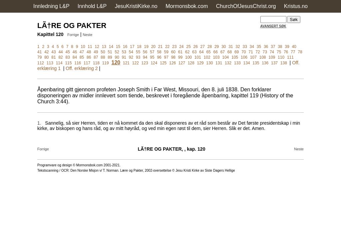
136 (265, 63)
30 (223, 46)
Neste (88, 35)
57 (152, 52)
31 (230, 46)
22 (167, 46)
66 (215, 52)
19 (146, 46)
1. (39, 123)
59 (166, 52)
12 (97, 46)
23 (174, 46)
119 (105, 63)
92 (131, 57)
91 (124, 57)
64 (201, 52)
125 (163, 63)
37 (273, 46)
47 (82, 52)
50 (103, 52)
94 (145, 57)
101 (197, 57)
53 (124, 52)
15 (118, 46)
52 (117, 52)
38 (280, 46)
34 (252, 46)
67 (222, 52)
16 (125, 46)
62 (187, 52)
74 (272, 52)
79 (39, 57)
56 (145, 52)
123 (145, 63)
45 (68, 52)
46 (75, 52)
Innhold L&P (92, 6)
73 (265, 52)
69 (236, 52)
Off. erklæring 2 (82, 68)
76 (286, 52)
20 (153, 46)
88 (103, 57)
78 (300, 52)
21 (160, 46)
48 (89, 52)
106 (244, 57)
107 (253, 57)
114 (59, 63)
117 (87, 63)
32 (237, 46)
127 (181, 63)
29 (216, 46)
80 (46, 57)
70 (243, 52)
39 (287, 46)
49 (96, 52)
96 (159, 57)
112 (40, 63)
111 (290, 57)
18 (139, 46)
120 (116, 62)
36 (266, 46)
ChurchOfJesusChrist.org (246, 6)
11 (90, 46)
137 (274, 63)
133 (237, 63)
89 (110, 57)
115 (68, 63)
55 (138, 52)
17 (132, 46)
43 (53, 52)
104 (225, 57)
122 (135, 63)
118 (96, 63)
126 (172, 63)
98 (173, 57)
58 (159, 52)
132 (228, 63)
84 (75, 57)
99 (180, 57)
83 (68, 57)
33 (244, 46)
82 (60, 57)
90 (117, 57)
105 (234, 57)
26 (195, 46)
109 (271, 57)
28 (209, 46)
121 (126, 63)
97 (166, 57)
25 (188, 46)
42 (46, 52)
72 (257, 52)
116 (77, 63)
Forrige (73, 35)
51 (110, 52)
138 (283, 63)
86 (89, 57)
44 (60, 52)
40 (294, 46)
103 (216, 57)
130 (209, 63)
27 (202, 46)
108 (262, 57)
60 (173, 52)
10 (83, 46)
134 (246, 63)
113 (50, 63)
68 (229, 52)
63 (194, 52)
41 (39, 52)
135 (255, 63)
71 (250, 52)
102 (207, 57)
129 (200, 63)
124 (154, 63)
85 (82, 57)
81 (53, 57)
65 (208, 52)
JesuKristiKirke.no (136, 6)
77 (293, 52)
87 (96, 57)
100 (188, 57)
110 (281, 57)
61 (180, 52)
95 (152, 57)
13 (104, 46)
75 (279, 52)
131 (218, 63)
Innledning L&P (51, 6)
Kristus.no (296, 6)
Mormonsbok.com (187, 6)
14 (111, 46)
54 (131, 52)
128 (191, 63)
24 (181, 46)
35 (259, 46)
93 (138, 57)
